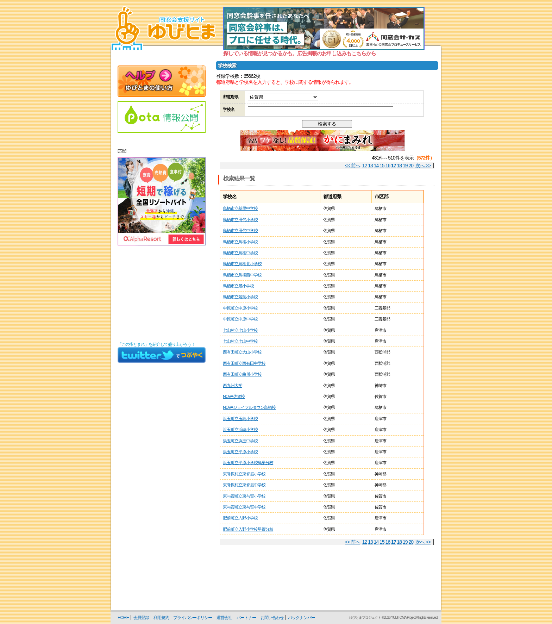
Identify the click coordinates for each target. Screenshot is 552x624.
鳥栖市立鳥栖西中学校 (242, 275)
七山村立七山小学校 (240, 330)
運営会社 (224, 617)
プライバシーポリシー (192, 617)
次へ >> (423, 165)
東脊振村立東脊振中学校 (244, 484)
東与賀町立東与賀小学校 (244, 496)
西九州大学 (232, 385)
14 (376, 165)
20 (411, 165)
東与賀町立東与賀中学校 (244, 507)
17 (393, 165)
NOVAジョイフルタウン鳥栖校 (249, 407)
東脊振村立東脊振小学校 (244, 474)
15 (382, 165)
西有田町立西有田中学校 (244, 363)
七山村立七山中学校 (240, 341)
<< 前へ (352, 165)
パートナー (246, 617)
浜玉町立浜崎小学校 (240, 429)
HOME (123, 617)
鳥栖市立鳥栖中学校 (240, 252)
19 (405, 165)
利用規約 (161, 617)
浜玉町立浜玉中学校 (240, 440)
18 (399, 165)
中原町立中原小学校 (240, 308)
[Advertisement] (162, 294)
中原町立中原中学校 (240, 319)
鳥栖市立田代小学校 (240, 219)
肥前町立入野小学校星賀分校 (248, 529)
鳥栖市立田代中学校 (240, 230)
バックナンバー (301, 617)
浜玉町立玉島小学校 (240, 418)
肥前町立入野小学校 (240, 518)
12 (364, 165)
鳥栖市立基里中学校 (240, 208)
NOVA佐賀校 (234, 396)
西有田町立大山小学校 (242, 352)
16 (387, 165)
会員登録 (141, 617)
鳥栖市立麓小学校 (238, 285)
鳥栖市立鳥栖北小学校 (242, 263)
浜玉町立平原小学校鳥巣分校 (248, 462)
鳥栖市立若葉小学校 (240, 296)
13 (370, 165)
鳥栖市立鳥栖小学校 (240, 241)
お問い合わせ (272, 617)
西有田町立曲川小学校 (242, 374)
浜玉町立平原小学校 (240, 451)
